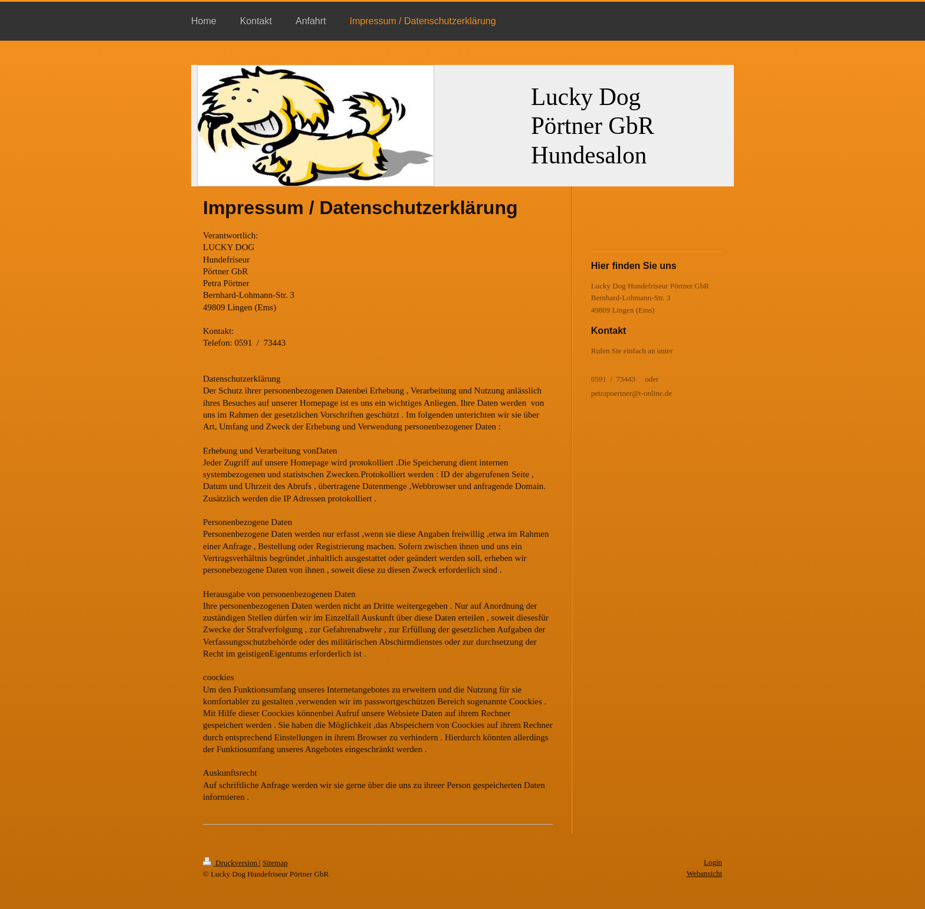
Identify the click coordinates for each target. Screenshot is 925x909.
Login (713, 862)
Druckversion (231, 862)
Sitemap (275, 862)
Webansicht (704, 873)
